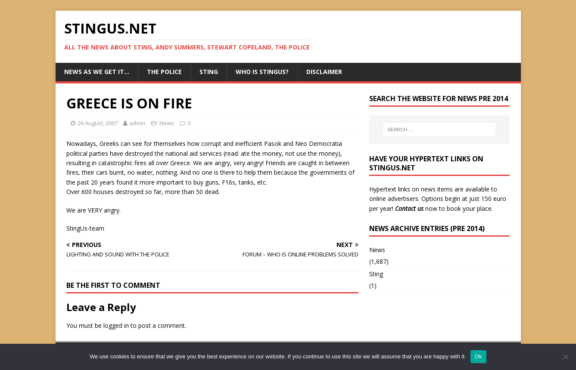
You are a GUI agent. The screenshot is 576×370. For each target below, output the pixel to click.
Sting (208, 72)
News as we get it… (96, 72)
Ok (478, 356)
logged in (116, 325)
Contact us (409, 208)
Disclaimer (324, 72)
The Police (164, 72)
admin (137, 123)
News (166, 123)
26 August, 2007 (98, 123)
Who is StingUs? (262, 72)
